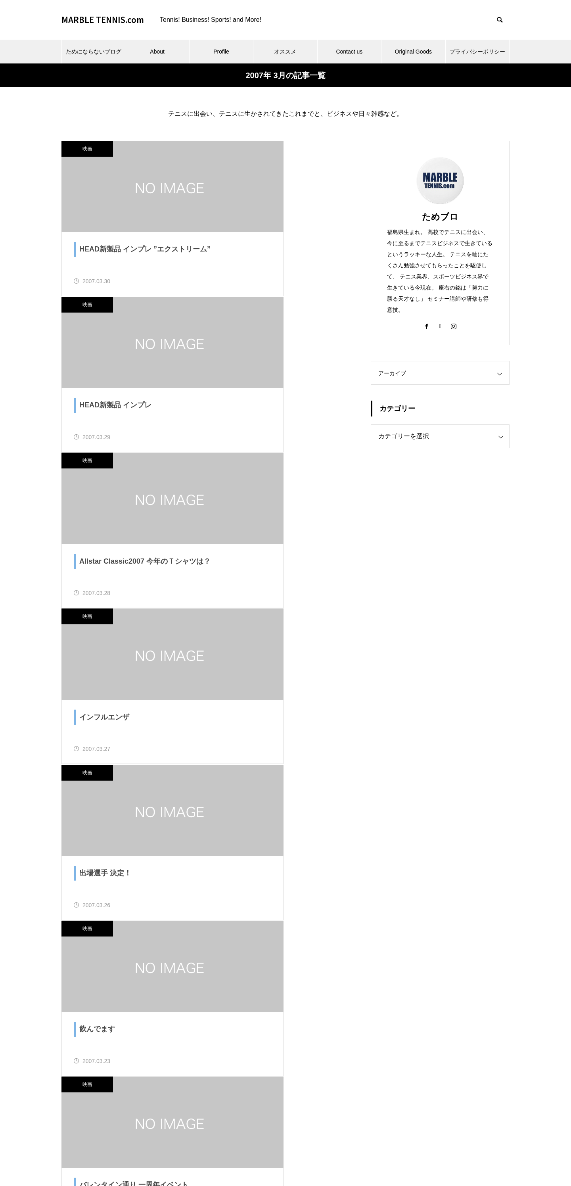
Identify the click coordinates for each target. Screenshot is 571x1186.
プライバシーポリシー (477, 51)
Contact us (349, 51)
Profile (221, 51)
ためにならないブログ (93, 51)
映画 (87, 149)
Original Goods (413, 51)
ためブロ (440, 217)
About (157, 51)
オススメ (285, 51)
